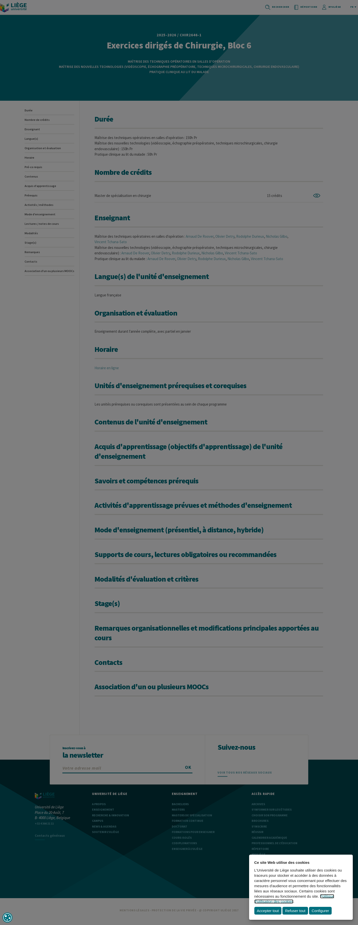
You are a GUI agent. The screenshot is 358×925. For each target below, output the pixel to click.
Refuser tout (295, 911)
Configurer (320, 911)
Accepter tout (268, 911)
